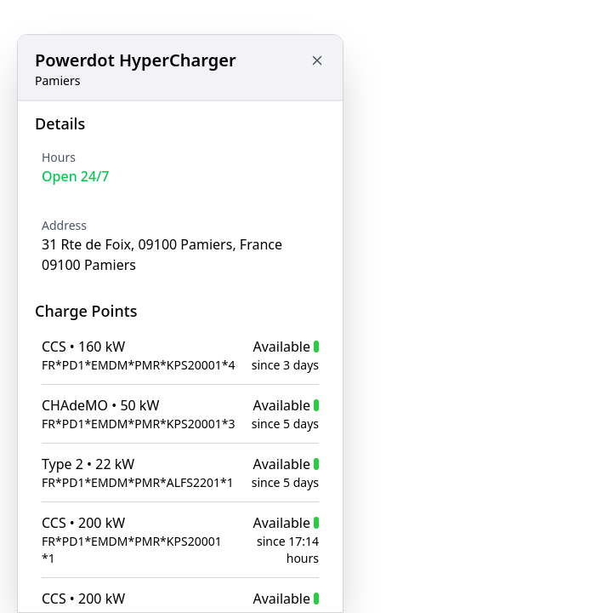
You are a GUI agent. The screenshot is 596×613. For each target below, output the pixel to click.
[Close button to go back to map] (317, 60)
